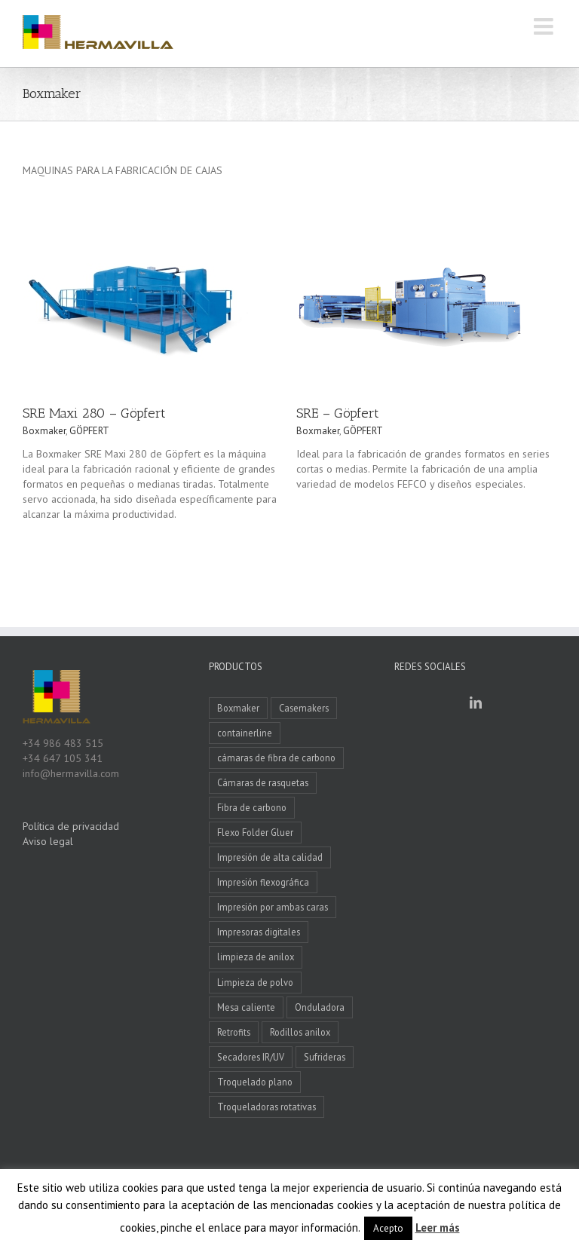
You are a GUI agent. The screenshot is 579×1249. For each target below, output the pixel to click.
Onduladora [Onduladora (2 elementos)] (320, 1007)
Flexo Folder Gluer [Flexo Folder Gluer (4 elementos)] (255, 832)
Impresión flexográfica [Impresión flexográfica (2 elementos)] (263, 882)
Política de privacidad (71, 826)
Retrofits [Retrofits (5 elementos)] (233, 1032)
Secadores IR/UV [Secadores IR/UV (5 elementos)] (250, 1057)
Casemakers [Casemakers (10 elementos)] (304, 708)
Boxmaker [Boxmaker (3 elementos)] (238, 708)
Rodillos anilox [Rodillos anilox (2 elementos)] (300, 1032)
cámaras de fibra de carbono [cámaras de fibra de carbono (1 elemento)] (276, 758)
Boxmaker (44, 430)
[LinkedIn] (476, 702)
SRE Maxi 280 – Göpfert (94, 413)
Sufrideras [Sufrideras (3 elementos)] (324, 1057)
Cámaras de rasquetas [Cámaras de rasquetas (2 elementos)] (262, 782)
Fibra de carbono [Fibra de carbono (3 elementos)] (251, 807)
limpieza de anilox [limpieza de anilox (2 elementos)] (255, 957)
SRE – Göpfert (337, 413)
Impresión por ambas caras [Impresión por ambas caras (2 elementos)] (272, 907)
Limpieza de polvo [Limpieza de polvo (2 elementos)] (255, 982)
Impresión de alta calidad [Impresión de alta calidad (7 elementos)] (270, 857)
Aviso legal (48, 841)
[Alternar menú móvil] (545, 26)
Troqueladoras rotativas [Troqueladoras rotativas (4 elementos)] (266, 1107)
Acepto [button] (388, 1228)
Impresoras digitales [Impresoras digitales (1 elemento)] (258, 932)
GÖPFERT (89, 430)
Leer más (437, 1227)
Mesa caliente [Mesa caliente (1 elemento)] (246, 1007)
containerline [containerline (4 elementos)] (244, 733)
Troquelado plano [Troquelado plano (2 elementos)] (255, 1082)
